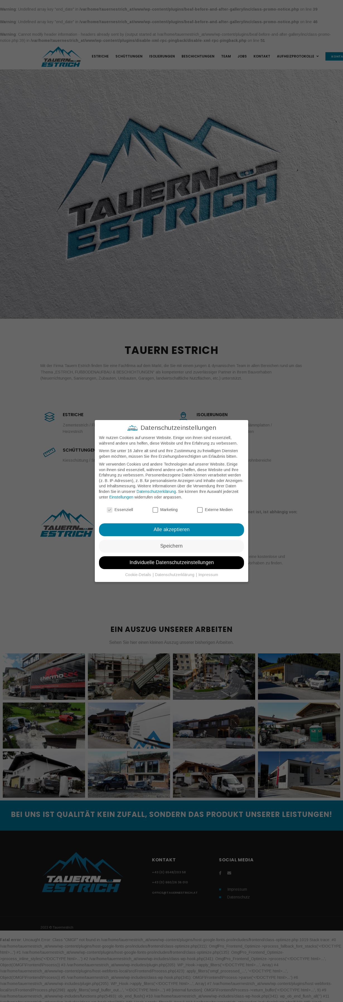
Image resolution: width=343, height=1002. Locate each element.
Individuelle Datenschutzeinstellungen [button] (171, 562)
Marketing (165, 509)
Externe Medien (215, 509)
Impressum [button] (208, 574)
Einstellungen (121, 497)
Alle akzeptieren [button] (172, 529)
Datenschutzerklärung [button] (175, 574)
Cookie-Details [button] (138, 574)
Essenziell (120, 509)
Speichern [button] (171, 546)
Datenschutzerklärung (156, 491)
